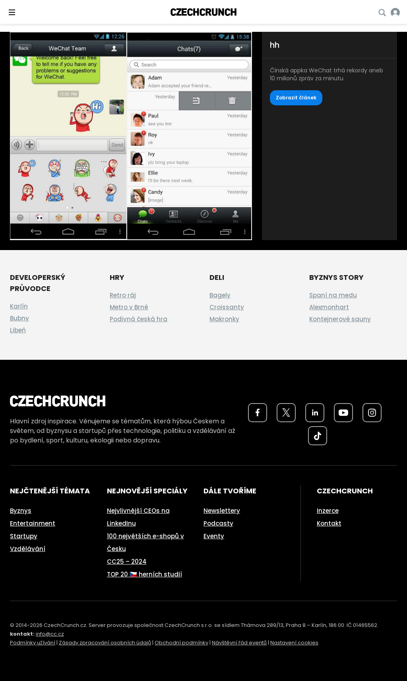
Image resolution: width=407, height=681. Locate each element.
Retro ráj (123, 295)
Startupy (23, 536)
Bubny (19, 318)
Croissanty (226, 307)
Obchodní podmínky (181, 642)
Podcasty (218, 523)
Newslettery (222, 510)
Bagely (220, 295)
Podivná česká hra (138, 319)
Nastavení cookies (294, 642)
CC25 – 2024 (127, 561)
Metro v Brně (129, 307)
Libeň (18, 330)
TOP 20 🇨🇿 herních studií (144, 574)
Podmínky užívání (32, 642)
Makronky (224, 319)
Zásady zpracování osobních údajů (105, 642)
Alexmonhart (329, 307)
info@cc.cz (50, 634)
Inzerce (328, 510)
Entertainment (32, 523)
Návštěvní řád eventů (239, 642)
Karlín (19, 306)
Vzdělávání (27, 549)
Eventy (214, 536)
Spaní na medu (333, 295)
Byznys (20, 510)
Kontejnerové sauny (340, 319)
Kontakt (329, 523)
